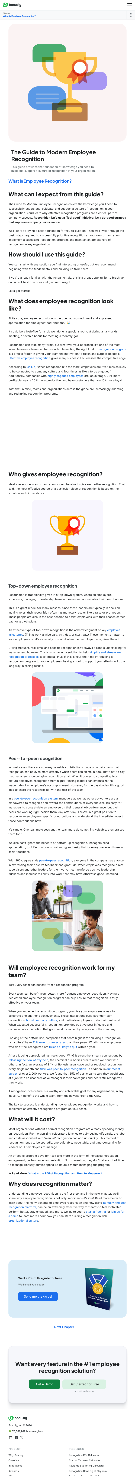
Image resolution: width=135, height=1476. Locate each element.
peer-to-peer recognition (55, 860)
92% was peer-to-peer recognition (63, 1069)
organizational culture (23, 1220)
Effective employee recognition (29, 358)
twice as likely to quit (62, 1047)
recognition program (112, 349)
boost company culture (41, 1020)
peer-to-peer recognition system (35, 798)
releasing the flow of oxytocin (28, 1060)
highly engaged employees (65, 376)
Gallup (31, 367)
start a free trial (96, 1211)
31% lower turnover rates (49, 1042)
